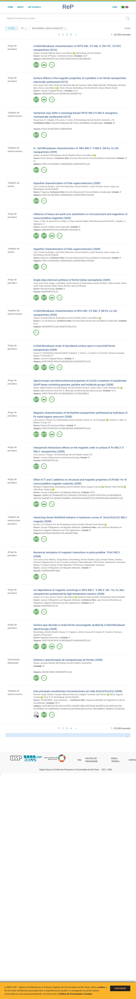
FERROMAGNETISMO (50, 571)
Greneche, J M (108, 120)
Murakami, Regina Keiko (43, 487)
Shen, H (123, 420)
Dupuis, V (37, 356)
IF (87, 56)
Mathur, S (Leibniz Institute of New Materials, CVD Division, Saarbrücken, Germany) (68, 565)
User (114, 7)
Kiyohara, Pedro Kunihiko (88, 597)
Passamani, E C (40, 120)
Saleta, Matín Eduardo (96, 85)
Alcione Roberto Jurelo (85, 186)
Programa (44, 192)
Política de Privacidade (91, 760)
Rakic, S (65, 221)
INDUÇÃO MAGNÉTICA (43, 498)
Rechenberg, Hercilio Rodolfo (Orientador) (74, 663)
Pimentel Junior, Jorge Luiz (107, 186)
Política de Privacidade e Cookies (75, 994)
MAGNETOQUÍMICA (62, 498)
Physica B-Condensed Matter (52, 425)
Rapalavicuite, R (49, 562)
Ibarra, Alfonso (64, 286)
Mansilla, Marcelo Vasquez (74, 85)
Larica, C (62, 120)
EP (91, 492)
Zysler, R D (87, 455)
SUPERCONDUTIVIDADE (83, 195)
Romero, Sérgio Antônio (43, 694)
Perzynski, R (47, 356)
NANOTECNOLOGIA (67, 327)
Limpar (127, 28)
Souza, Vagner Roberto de (44, 388)
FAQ (79, 760)
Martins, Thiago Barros (59, 559)
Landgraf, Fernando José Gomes (92, 694)
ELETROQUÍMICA (81, 393)
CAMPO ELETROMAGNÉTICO (54, 495)
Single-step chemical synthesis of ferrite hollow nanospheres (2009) (71, 279)
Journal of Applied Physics (51, 91)
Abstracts (44, 258)
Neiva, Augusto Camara (91, 487)
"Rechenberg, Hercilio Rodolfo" (49, 28)
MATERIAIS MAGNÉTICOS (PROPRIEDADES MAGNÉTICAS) (97, 498)
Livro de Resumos (48, 321)
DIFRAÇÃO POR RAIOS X (69, 230)
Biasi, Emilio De (55, 85)
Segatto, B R (53, 120)
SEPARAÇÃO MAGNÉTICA (70, 94)
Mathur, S (37, 422)
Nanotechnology (47, 289)
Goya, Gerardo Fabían (79, 221)
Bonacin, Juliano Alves (92, 388)
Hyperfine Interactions (49, 638)
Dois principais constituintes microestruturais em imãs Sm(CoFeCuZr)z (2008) (77, 691)
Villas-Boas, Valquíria (42, 489)
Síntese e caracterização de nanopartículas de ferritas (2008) (68, 659)
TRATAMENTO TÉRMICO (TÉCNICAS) (109, 709)
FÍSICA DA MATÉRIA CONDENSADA (56, 129)
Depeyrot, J (74, 353)
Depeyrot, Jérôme (77, 632)
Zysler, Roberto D (73, 283)
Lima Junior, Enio (40, 85)
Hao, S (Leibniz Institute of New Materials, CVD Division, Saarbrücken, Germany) (91, 562)
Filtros (11, 28)
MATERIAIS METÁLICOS (81, 709)
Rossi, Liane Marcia (64, 53)
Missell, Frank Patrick (114, 487)
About (20, 7)
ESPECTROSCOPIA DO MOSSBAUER (74, 59)
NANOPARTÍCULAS (50, 59)
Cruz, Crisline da (40, 186)
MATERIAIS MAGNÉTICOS (53, 533)
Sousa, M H (90, 632)
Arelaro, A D (51, 420)
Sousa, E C (38, 353)
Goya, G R (46, 422)
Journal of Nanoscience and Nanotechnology (59, 457)
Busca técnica (115, 760)
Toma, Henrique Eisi (111, 388)
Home (10, 7)
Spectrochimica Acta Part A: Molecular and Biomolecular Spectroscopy (70, 391)
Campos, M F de (52, 524)
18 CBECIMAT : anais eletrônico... (54, 700)
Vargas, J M (51, 455)
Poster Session (46, 158)
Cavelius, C (114, 420)
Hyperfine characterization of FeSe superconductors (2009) (66, 183)
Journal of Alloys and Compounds (55, 227)
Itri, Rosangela (99, 420)
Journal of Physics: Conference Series (56, 56)
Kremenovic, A (55, 221)
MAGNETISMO (71, 533)
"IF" (24, 28)
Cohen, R (71, 120)
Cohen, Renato (65, 88)
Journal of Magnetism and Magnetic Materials (60, 492)
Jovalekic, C (120, 221)
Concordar (120, 988)
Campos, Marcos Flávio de (66, 694)
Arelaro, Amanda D (41, 155)
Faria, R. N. (48, 697)
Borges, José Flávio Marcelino (61, 186)
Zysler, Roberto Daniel (108, 88)
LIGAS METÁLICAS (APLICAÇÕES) (56, 706)
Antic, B (44, 221)
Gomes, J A (85, 353)
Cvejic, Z (37, 221)
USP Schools (34, 7)
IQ (84, 56)
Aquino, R (95, 353)
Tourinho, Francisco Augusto (112, 353)
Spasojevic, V (39, 224)
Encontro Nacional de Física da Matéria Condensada (77, 123)
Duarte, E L (88, 420)
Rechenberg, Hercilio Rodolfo (88, 53)
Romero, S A (38, 524)
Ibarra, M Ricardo (78, 286)
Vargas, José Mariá (57, 283)
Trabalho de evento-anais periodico (14, 520)
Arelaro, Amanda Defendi (44, 53)
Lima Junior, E (39, 420)
